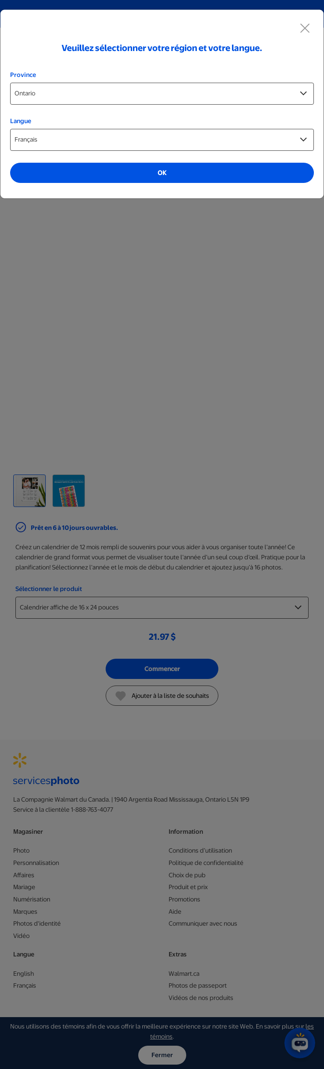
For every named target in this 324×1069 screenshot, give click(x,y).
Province (23, 74)
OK (162, 172)
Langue (20, 120)
